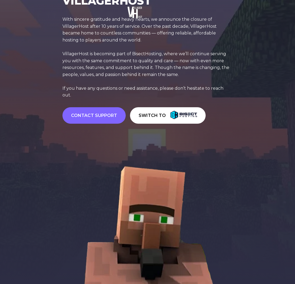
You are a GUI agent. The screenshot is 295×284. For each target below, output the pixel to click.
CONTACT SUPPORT (94, 115)
